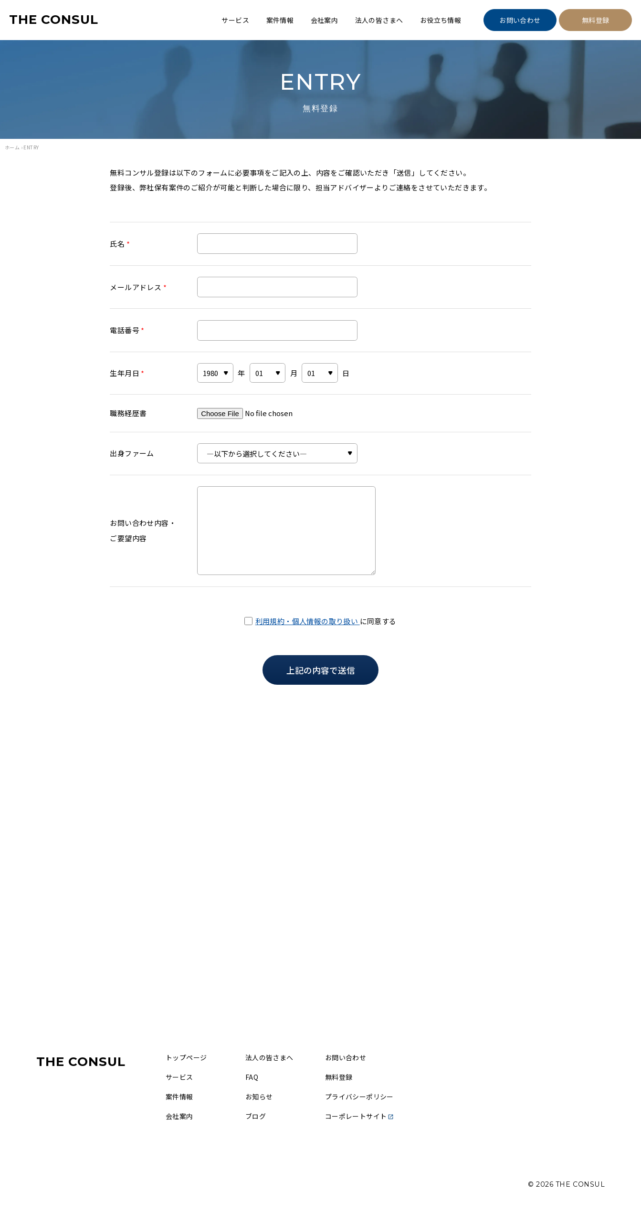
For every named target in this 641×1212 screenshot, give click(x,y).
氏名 (120, 244)
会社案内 (324, 20)
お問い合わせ (519, 20)
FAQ (251, 1077)
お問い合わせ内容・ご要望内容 (143, 530)
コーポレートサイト (359, 1116)
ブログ (255, 1116)
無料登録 (595, 20)
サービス (235, 20)
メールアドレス (138, 287)
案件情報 (280, 20)
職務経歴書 (128, 413)
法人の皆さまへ (379, 20)
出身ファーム (132, 453)
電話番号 (127, 330)
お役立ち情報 (440, 20)
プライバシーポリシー (359, 1096)
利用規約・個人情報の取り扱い (307, 621)
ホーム (12, 147)
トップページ (186, 1057)
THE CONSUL (53, 19)
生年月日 (127, 373)
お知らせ (259, 1096)
